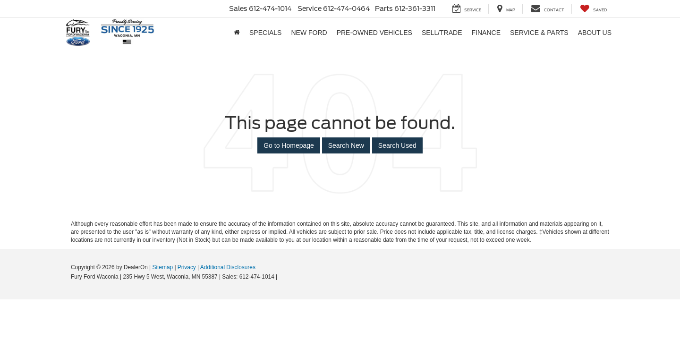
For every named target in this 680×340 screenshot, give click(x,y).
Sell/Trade (442, 32)
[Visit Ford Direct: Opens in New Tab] (281, 276)
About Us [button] (595, 32)
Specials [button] (265, 32)
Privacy (187, 267)
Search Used (397, 145)
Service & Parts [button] (539, 32)
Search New (346, 145)
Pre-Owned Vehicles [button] (374, 32)
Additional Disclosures (227, 267)
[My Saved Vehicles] (593, 9)
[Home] (237, 32)
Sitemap (162, 267)
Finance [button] (486, 32)
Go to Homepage (289, 145)
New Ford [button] (309, 32)
